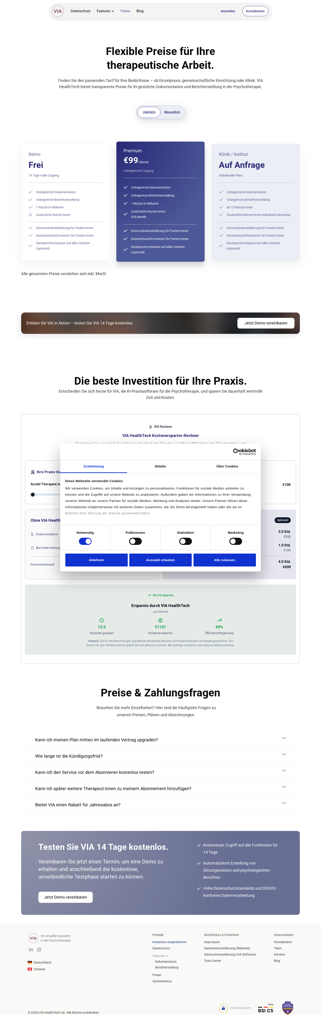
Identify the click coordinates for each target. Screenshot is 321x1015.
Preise (125, 11)
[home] (57, 11)
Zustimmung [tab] (94, 466)
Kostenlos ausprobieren (169, 942)
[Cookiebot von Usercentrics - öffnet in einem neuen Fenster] (236, 451)
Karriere (279, 954)
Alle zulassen (224, 560)
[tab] (148, 112)
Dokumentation (166, 961)
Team (278, 948)
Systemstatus (162, 981)
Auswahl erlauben (160, 560)
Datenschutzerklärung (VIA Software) (230, 954)
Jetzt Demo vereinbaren (266, 327)
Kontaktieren (255, 11)
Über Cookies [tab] (227, 466)
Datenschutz (81, 11)
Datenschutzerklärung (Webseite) (227, 948)
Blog (140, 11)
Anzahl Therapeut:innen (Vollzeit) (55, 484)
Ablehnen (96, 560)
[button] (105, 11)
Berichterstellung (167, 967)
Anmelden (228, 11)
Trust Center (212, 960)
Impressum (212, 942)
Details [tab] (160, 466)
